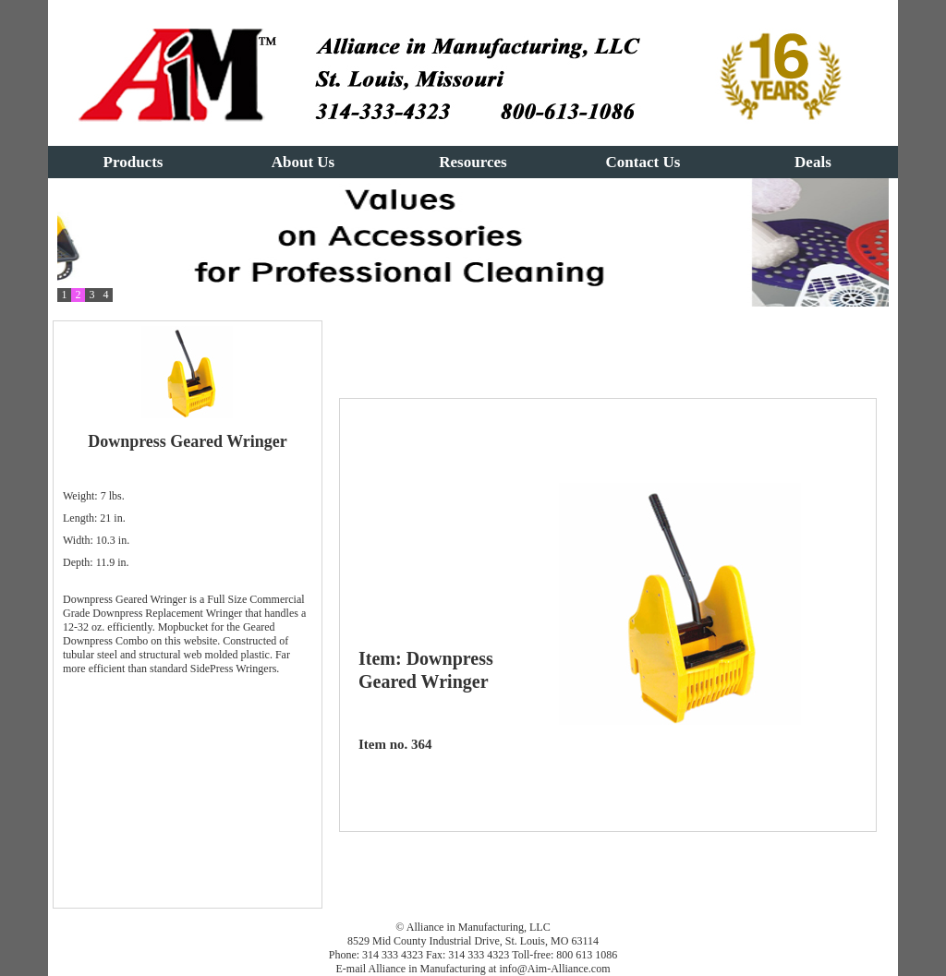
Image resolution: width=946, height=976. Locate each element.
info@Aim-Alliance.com (554, 968)
